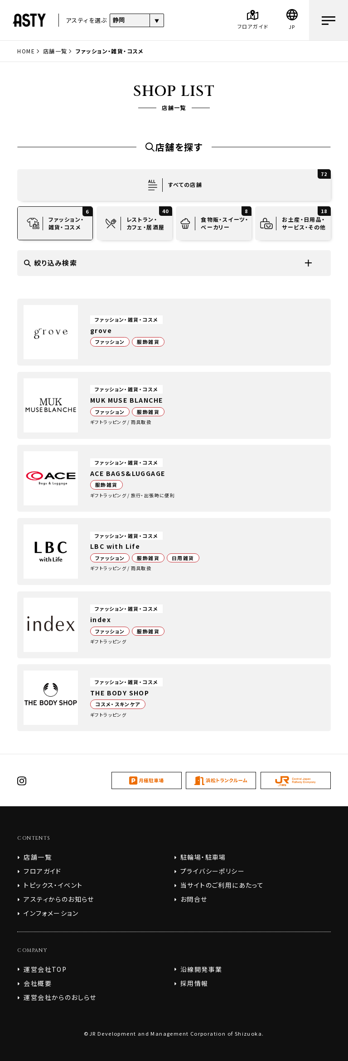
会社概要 (38, 983)
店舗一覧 (55, 51)
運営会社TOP (45, 969)
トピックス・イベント (53, 885)
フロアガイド (42, 871)
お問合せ (194, 899)
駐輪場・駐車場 (203, 857)
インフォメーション (51, 913)
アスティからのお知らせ (59, 899)
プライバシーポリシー (212, 871)
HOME (26, 51)
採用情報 (194, 983)
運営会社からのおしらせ (60, 997)
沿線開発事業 (201, 969)
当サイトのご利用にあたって (222, 885)
